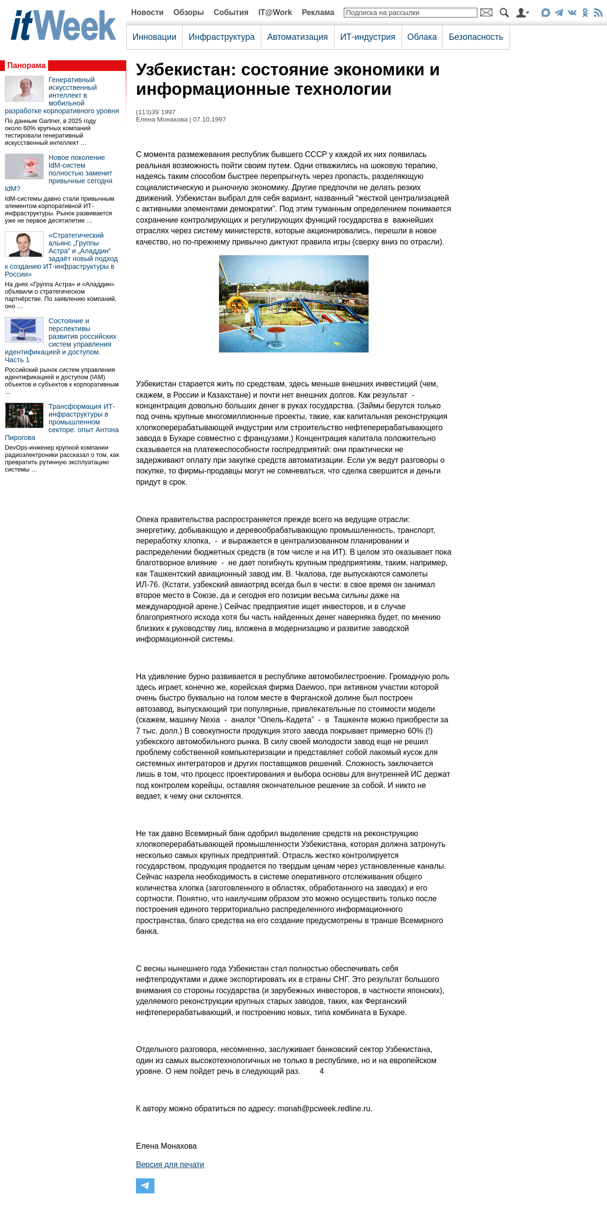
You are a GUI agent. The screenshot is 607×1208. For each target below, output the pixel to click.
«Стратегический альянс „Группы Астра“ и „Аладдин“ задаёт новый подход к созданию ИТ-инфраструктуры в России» (61, 254)
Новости (147, 12)
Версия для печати (170, 1164)
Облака (422, 37)
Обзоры (188, 12)
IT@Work (275, 12)
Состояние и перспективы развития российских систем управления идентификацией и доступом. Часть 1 (61, 340)
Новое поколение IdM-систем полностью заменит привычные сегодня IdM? (59, 173)
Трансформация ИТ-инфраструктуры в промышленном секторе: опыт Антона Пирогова (62, 422)
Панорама (26, 65)
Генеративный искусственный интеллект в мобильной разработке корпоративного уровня (62, 95)
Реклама (318, 12)
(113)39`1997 (156, 112)
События (231, 12)
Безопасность (476, 37)
